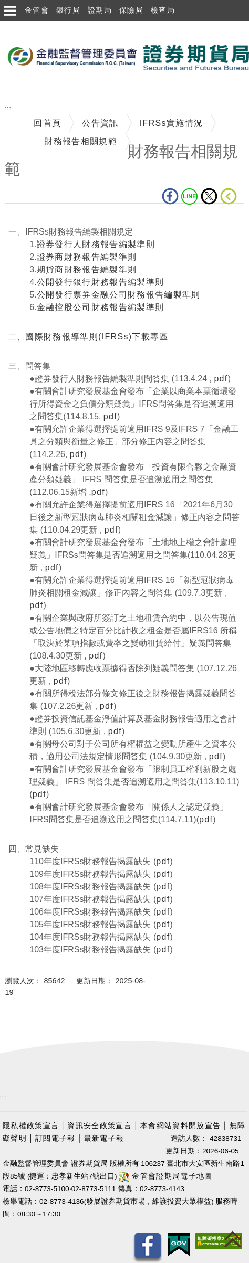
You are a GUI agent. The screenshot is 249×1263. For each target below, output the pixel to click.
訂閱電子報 (55, 1138)
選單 (9, 10)
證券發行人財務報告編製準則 (96, 244)
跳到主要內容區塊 (36, 26)
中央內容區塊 (32, 219)
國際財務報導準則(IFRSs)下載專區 (96, 336)
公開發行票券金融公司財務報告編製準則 (119, 294)
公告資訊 (100, 123)
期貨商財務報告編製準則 (87, 269)
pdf (220, 378)
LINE (189, 196)
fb (170, 196)
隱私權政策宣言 (31, 1126)
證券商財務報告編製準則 (87, 256)
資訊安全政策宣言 (99, 1126)
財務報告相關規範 (80, 141)
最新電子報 (104, 1138)
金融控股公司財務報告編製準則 (100, 307)
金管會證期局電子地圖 (165, 1176)
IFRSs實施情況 (171, 123)
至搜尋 (13, 88)
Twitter (209, 196)
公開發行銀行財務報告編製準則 (100, 282)
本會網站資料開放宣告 (180, 1126)
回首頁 (47, 123)
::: (8, 108)
